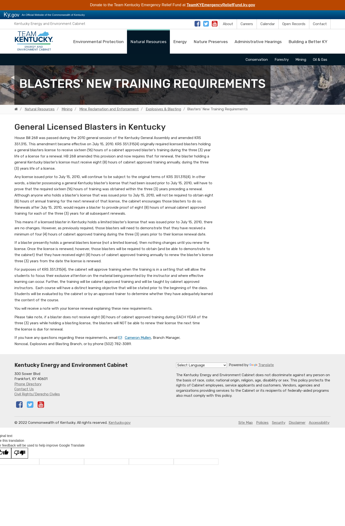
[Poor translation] (19, 453)
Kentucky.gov (120, 422)
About (228, 24)
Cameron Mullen (138, 338)
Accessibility (319, 422)
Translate (261, 365)
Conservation (257, 59)
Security (278, 422)
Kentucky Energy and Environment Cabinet (49, 24)
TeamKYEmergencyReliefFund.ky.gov (221, 5)
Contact (320, 24)
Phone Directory (27, 384)
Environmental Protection (98, 41)
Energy (180, 41)
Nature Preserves (211, 41)
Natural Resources (148, 41)
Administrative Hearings (258, 41)
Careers (247, 24)
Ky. (11, 14)
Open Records (293, 24)
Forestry (282, 59)
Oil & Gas (320, 59)
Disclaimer (297, 422)
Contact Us (24, 389)
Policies (262, 422)
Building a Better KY (307, 41)
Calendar (267, 24)
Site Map (245, 422)
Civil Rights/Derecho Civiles (37, 394)
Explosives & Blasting (163, 109)
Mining (300, 59)
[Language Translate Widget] (201, 365)
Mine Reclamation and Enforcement (109, 109)
